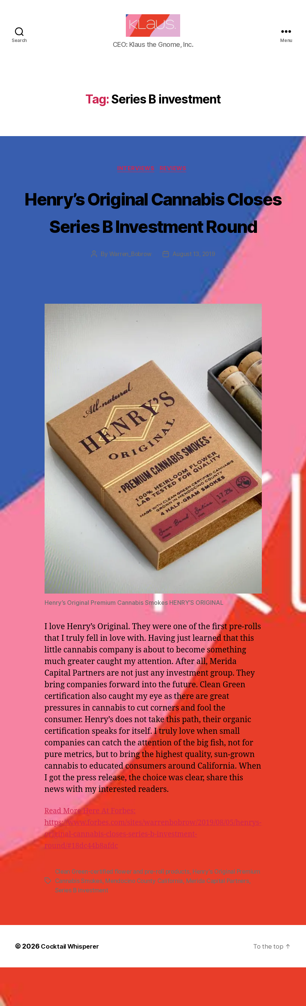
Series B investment (109, 929)
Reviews (175, 180)
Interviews (136, 180)
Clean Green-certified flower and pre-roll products (125, 911)
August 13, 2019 (195, 294)
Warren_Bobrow (129, 294)
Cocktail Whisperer (72, 985)
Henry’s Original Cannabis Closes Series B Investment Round (153, 237)
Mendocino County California (173, 920)
